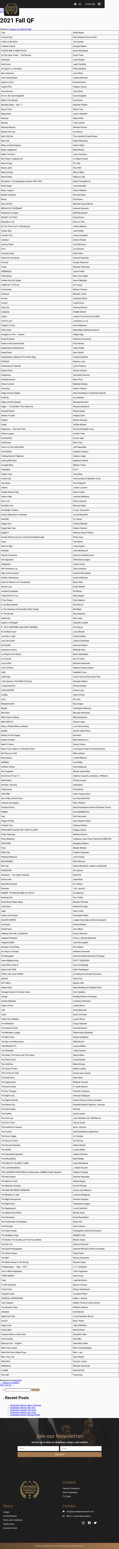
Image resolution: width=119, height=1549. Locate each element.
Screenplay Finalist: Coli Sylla (23, 1410)
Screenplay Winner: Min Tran (22, 1407)
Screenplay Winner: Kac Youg (23, 1412)
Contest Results (10, 1516)
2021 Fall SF (7, 1385)
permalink (17, 1380)
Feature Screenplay (71, 1488)
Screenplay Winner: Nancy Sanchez (25, 1405)
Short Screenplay (70, 1492)
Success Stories (10, 1528)
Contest (69, 1482)
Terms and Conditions (12, 1520)
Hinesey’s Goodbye (9, 1383)
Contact (69, 1505)
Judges (6, 1512)
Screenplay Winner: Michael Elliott (25, 1415)
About (8, 1505)
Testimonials (8, 1524)
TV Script (67, 1496)
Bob (29, 29)
